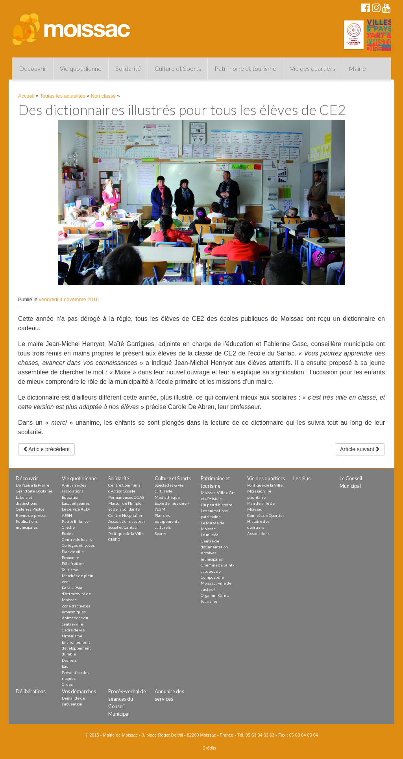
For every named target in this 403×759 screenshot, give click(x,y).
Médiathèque (167, 497)
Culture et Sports (178, 68)
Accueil (26, 96)
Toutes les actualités (62, 96)
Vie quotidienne (81, 68)
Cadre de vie (73, 630)
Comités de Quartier (265, 515)
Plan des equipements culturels (167, 521)
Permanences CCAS (126, 497)
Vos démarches (79, 691)
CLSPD (114, 539)
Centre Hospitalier (125, 515)
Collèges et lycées (78, 545)
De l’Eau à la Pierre (32, 485)
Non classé (103, 96)
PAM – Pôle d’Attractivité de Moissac (76, 593)
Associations (258, 533)
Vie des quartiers (312, 68)
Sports (160, 533)
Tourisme (70, 569)
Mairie (357, 68)
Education (70, 497)
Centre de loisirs (77, 539)
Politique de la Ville (126, 533)
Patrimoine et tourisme (245, 68)
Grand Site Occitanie (34, 491)
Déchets (69, 660)
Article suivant (360, 449)
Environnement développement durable (76, 648)
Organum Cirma (215, 595)
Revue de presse (31, 515)
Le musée (209, 534)
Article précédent (46, 449)
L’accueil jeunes (76, 503)
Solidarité (128, 68)
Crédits (209, 748)
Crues (67, 684)
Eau (65, 666)
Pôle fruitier (73, 563)
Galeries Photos (30, 509)
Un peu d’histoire (216, 504)
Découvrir (32, 68)
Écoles (67, 533)
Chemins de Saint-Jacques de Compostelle (217, 571)
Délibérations (31, 691)
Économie (70, 557)
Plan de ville (73, 551)
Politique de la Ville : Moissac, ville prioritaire (266, 491)
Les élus (302, 478)
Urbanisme (72, 635)
